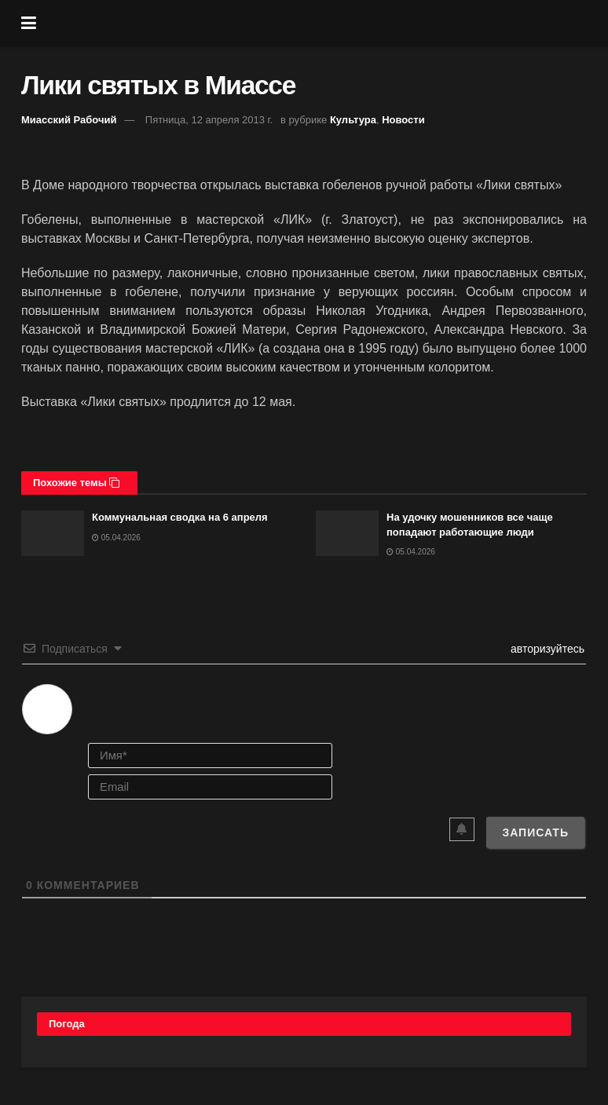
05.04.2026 (116, 537)
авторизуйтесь (545, 648)
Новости (403, 120)
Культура (353, 120)
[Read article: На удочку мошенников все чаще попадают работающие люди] (347, 532)
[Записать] (535, 832)
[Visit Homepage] (316, 23)
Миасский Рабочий (69, 120)
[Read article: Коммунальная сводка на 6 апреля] (52, 532)
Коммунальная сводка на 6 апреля (180, 517)
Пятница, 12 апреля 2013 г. (209, 120)
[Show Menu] (28, 23)
